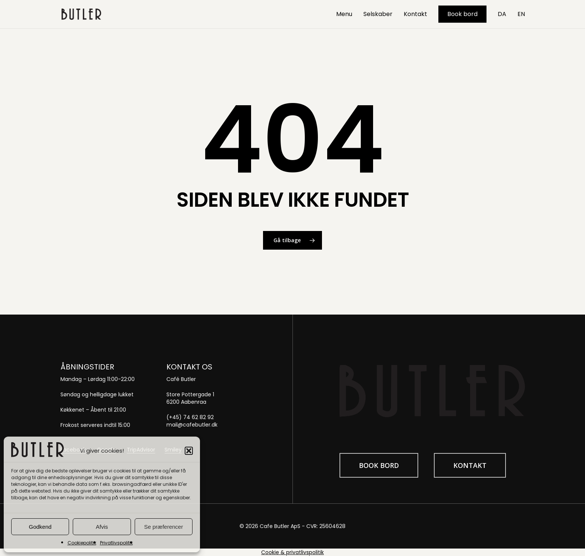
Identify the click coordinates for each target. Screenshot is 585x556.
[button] (189, 451)
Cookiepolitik (82, 543)
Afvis (102, 527)
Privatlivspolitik (116, 543)
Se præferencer (163, 527)
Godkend (40, 527)
